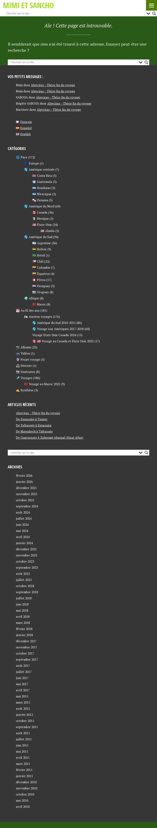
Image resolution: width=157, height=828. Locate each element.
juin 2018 (22, 604)
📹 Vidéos (23, 353)
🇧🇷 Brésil (38, 255)
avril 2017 (23, 690)
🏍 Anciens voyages (38, 316)
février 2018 (24, 629)
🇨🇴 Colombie (41, 267)
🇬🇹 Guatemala (42, 182)
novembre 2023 (26, 555)
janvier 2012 (24, 715)
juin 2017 (22, 678)
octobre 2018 (25, 586)
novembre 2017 (26, 647)
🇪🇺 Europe (31, 163)
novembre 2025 (26, 494)
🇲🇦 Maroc (39, 304)
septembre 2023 (27, 567)
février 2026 (24, 475)
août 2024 (23, 512)
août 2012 (23, 708)
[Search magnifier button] (154, 13)
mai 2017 (22, 684)
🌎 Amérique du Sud (38, 237)
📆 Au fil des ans (27, 310)
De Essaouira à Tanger (31, 419)
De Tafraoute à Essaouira (34, 425)
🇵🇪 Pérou (38, 280)
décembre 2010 (26, 782)
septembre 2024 (27, 506)
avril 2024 (23, 537)
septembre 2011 (27, 727)
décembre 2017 (26, 641)
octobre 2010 (25, 794)
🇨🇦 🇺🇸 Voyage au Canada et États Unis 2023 (63, 341)
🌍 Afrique (31, 298)
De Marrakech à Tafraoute (34, 431)
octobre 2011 (25, 721)
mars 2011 (23, 764)
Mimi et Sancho (28, 5)
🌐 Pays (21, 157)
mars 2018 (23, 623)
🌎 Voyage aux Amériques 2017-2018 (58, 329)
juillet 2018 (24, 598)
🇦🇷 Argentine (41, 243)
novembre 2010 (26, 788)
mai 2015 (22, 696)
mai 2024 (22, 531)
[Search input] (75, 13)
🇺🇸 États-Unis (42, 225)
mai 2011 (22, 751)
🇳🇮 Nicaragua (41, 194)
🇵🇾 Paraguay (41, 286)
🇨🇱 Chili (38, 261)
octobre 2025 (25, 500)
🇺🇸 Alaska (47, 231)
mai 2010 (22, 800)
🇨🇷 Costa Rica (42, 175)
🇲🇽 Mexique (40, 218)
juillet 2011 (24, 739)
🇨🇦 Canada (39, 212)
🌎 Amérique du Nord (39, 206)
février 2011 (24, 770)
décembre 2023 (26, 549)
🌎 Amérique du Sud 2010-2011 (54, 323)
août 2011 (23, 733)
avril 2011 (23, 757)
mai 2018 (22, 610)
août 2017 (23, 666)
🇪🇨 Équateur (41, 274)
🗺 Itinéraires (25, 372)
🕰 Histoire (24, 366)
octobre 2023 (25, 561)
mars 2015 (23, 702)
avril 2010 (23, 807)
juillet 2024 (24, 518)
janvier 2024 (24, 543)
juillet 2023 (24, 580)
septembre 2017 (27, 659)
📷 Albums (23, 347)
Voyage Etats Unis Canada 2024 (54, 335)
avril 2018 (23, 616)
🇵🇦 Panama (40, 200)
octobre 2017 (25, 653)
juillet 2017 (24, 672)
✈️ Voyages (24, 378)
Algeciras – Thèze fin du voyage (53, 85)
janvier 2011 (24, 776)
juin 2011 (22, 745)
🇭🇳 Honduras (41, 188)
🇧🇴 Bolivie (39, 249)
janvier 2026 (24, 482)
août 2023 (23, 574)
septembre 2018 (27, 592)
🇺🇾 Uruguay (40, 292)
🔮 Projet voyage (28, 359)
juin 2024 (22, 525)
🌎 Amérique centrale (39, 169)
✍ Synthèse (25, 390)
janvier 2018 (24, 635)
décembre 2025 (26, 488)
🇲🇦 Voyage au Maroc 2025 (42, 384)
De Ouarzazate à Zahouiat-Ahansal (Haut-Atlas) (49, 437)
